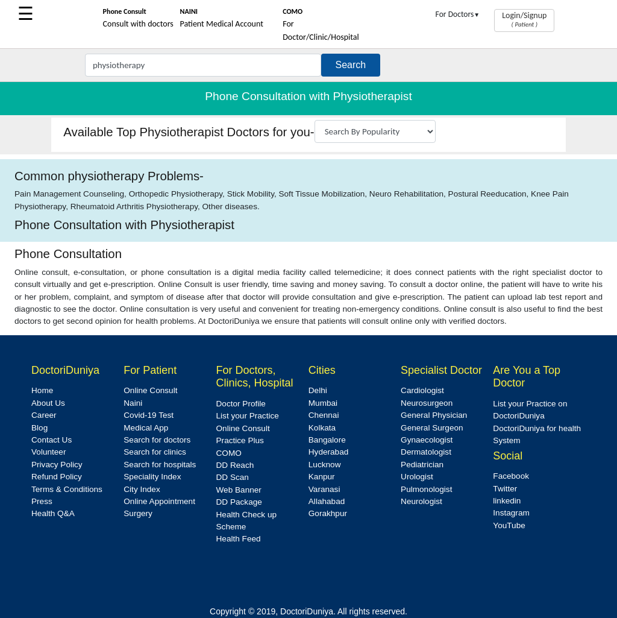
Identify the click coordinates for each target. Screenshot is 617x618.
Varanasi (324, 489)
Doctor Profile (241, 403)
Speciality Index (152, 476)
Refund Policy (56, 476)
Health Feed (238, 538)
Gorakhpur (327, 513)
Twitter (505, 488)
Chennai (323, 415)
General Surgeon (432, 427)
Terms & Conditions (66, 489)
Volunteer (48, 451)
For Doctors (458, 14)
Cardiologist (422, 390)
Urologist (417, 476)
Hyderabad (328, 451)
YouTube (509, 525)
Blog (39, 427)
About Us (48, 403)
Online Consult (150, 390)
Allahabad (326, 501)
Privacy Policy (57, 464)
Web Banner (239, 489)
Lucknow (324, 464)
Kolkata (322, 427)
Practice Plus (240, 440)
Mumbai (322, 403)
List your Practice (247, 415)
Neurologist (421, 501)
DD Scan (232, 477)
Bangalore (327, 439)
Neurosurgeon (427, 403)
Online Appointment (159, 501)
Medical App (146, 427)
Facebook (511, 476)
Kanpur (321, 476)
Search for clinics (155, 451)
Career (44, 415)
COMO (229, 453)
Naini (133, 403)
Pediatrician (422, 464)
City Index (142, 489)
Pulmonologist (426, 489)
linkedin (507, 500)
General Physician (434, 415)
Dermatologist (426, 451)
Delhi (317, 390)
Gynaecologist (427, 439)
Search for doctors (157, 439)
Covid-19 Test (149, 415)
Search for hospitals (160, 464)
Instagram (511, 512)
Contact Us (51, 439)
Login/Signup (524, 19)
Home (42, 390)
